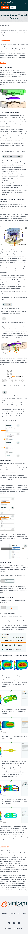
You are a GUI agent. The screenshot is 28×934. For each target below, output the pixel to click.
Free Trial (5, 7)
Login (12, 7)
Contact (24, 913)
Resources (4, 913)
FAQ (19, 913)
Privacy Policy (12, 913)
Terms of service (14, 917)
